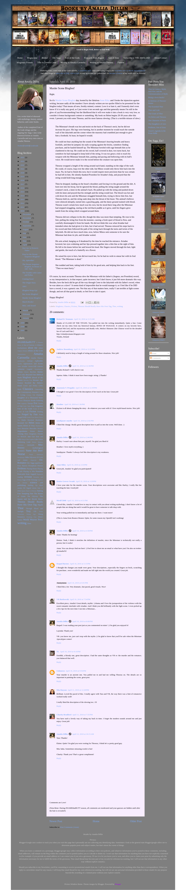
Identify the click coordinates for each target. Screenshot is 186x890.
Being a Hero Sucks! (156, 97)
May (25, 241)
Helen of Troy (29, 426)
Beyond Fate (31, 375)
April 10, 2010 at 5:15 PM (80, 564)
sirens (34, 488)
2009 (22, 323)
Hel (26, 423)
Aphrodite (39, 361)
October (26, 222)
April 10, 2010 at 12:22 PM (84, 349)
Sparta (23, 491)
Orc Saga (57, 58)
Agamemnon (21, 354)
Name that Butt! (34, 450)
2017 (22, 184)
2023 (22, 161)
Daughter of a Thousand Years (30, 398)
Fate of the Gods (72, 58)
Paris (19, 466)
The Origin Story (29, 283)
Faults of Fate (38, 409)
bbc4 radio (21, 375)
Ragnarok (40, 474)
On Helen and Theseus (157, 117)
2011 (22, 207)
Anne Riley (105, 100)
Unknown (61, 671)
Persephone (32, 466)
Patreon (121, 62)
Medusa (40, 442)
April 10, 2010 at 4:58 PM (82, 531)
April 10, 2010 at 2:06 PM (82, 437)
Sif (24, 488)
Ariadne (24, 366)
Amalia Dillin (62, 366)
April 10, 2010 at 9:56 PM (76, 671)
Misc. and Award (29, 305)
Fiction (74, 306)
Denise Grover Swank (66, 481)
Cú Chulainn (38, 395)
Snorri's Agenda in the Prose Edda (157, 132)
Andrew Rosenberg (65, 349)
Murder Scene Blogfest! (31, 298)
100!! (24, 286)
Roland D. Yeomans (65, 319)
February (26, 314)
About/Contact (160, 58)
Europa (30, 403)
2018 (22, 180)
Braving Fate (28, 380)
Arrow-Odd (32, 366)
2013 (22, 199)
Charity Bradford (64, 715)
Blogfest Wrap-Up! (29, 290)
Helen (31, 423)
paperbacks (39, 463)
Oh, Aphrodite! (28, 260)
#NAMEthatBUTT (26, 342)
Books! (45, 58)
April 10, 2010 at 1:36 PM (74, 404)
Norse (21, 454)
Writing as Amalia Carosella (73, 62)
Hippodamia (22, 431)
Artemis (40, 366)
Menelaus (20, 445)
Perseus (40, 466)
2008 (22, 327)
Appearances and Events (33, 364)
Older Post (136, 821)
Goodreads (34, 146)
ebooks (33, 400)
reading (20, 477)
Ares (19, 366)
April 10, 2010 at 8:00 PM (82, 621)
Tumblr (26, 146)
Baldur (40, 372)
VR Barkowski (63, 599)
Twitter (20, 146)
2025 (22, 157)
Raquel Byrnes (63, 564)
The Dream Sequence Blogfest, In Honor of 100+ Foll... (31, 266)
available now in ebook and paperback (130, 70)
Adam (41, 348)
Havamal (30, 420)
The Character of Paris (157, 120)
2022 (22, 165)
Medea (34, 442)
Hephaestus (39, 426)
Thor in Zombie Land (46, 62)
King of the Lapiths (28, 439)
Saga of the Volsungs (29, 480)
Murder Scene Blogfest (65, 100)
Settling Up (32, 485)
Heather (60, 404)
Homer (32, 431)
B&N (162, 226)
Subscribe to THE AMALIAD (137, 58)
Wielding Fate (31, 517)
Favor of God (22, 412)
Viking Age (31, 514)
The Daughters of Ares (157, 124)
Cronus (29, 395)
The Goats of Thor (155, 114)
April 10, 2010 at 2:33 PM (77, 465)
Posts (153, 353)
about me (32, 348)
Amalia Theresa (37, 358)
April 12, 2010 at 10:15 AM (83, 734)
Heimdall (20, 423)
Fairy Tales (27, 406)
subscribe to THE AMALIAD (67, 73)
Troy (28, 511)
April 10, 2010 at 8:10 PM (70, 651)
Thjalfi (40, 505)
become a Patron (115, 73)
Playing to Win (29, 471)
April (25, 245)
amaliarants (21, 361)
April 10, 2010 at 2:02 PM (83, 421)
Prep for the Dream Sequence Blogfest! (31, 255)
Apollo (19, 364)
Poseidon (39, 471)
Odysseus (32, 457)
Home (20, 58)
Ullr (35, 511)
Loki (28, 442)
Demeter (20, 400)
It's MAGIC (21, 437)
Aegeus (19, 351)
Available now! (158, 257)
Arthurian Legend (24, 369)
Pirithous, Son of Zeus (157, 127)
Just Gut (31, 436)
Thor (114, 306)
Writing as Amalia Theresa (101, 62)
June (25, 237)
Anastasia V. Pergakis (66, 388)
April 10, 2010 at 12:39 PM (86, 388)
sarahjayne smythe (64, 421)
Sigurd (28, 488)
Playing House (32, 469)
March (25, 310)
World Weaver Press (33, 519)
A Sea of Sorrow (28, 345)
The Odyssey (32, 496)
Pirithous (21, 468)
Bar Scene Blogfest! (30, 294)
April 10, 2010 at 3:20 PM (86, 481)
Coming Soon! (28, 279)
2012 (22, 203)
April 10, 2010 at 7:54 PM (80, 599)
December (27, 214)
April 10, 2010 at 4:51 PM (77, 500)
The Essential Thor (155, 107)
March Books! (28, 302)
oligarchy (33, 460)
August (26, 229)
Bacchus (33, 372)
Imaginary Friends (25, 62)
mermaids (30, 445)
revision (28, 477)
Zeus (29, 523)
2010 (22, 211)
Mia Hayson (62, 690)
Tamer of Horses (31, 491)
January (26, 318)
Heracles (25, 428)
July (25, 233)
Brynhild (28, 383)
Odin (27, 457)
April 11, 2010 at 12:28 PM (78, 690)
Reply (59, 341)
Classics (67, 306)
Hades (24, 420)
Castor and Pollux (30, 386)
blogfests (59, 306)
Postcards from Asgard (94, 58)
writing (120, 306)
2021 (22, 169)
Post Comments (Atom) (69, 827)
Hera (19, 428)
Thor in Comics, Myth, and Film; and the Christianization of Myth (158, 91)
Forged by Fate (30, 414)
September (27, 226)
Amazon (158, 169)
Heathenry (39, 420)
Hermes (40, 428)
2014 (22, 196)
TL (58, 651)
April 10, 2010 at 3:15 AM (84, 319)
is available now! (85, 70)
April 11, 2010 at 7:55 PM (82, 715)
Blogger (118, 884)
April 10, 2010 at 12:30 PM (83, 366)
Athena (20, 372)
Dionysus (26, 400)
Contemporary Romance (30, 392)
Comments (155, 358)
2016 (22, 188)
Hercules (32, 428)
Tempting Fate (27, 493)
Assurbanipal (39, 369)
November (27, 218)
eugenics (24, 403)
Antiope (30, 361)
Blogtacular (32, 58)
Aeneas (25, 351)
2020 (22, 173)
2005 (22, 330)
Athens (26, 372)
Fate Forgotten (37, 406)
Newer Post (55, 821)
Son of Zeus (113, 58)
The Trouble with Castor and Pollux (32, 274)
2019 (22, 176)
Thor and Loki (154, 110)
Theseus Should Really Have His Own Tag (94, 306)
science (33, 482)
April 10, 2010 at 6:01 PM (77, 583)
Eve (35, 403)
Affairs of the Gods (35, 351)
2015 (22, 192)
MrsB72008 (61, 500)
